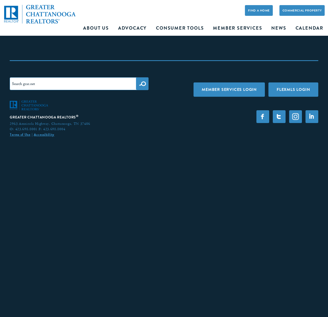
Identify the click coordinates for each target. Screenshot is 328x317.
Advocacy (132, 28)
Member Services (237, 28)
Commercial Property (302, 10)
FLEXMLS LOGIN (293, 89)
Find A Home (259, 10)
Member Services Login (229, 89)
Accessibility (44, 134)
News (278, 28)
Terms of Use (20, 134)
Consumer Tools (180, 28)
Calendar (309, 28)
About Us (96, 28)
